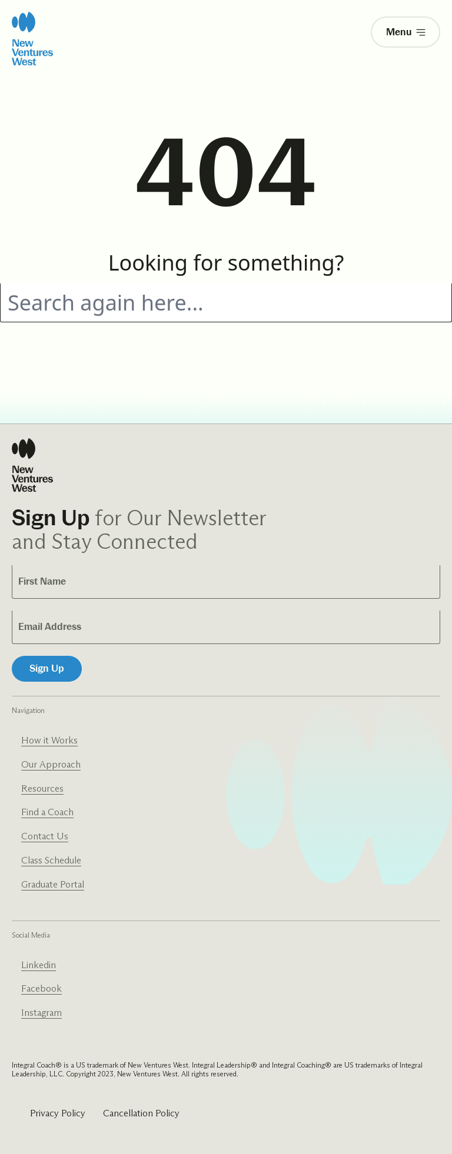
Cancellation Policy (141, 1113)
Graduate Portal (52, 884)
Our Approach (51, 764)
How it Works (49, 740)
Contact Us (44, 836)
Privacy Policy (57, 1113)
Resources (42, 788)
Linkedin (38, 964)
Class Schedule (51, 860)
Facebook (41, 988)
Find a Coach (47, 812)
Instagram (41, 1012)
